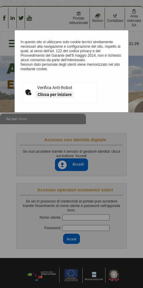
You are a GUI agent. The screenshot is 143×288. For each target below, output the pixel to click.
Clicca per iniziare (55, 94)
